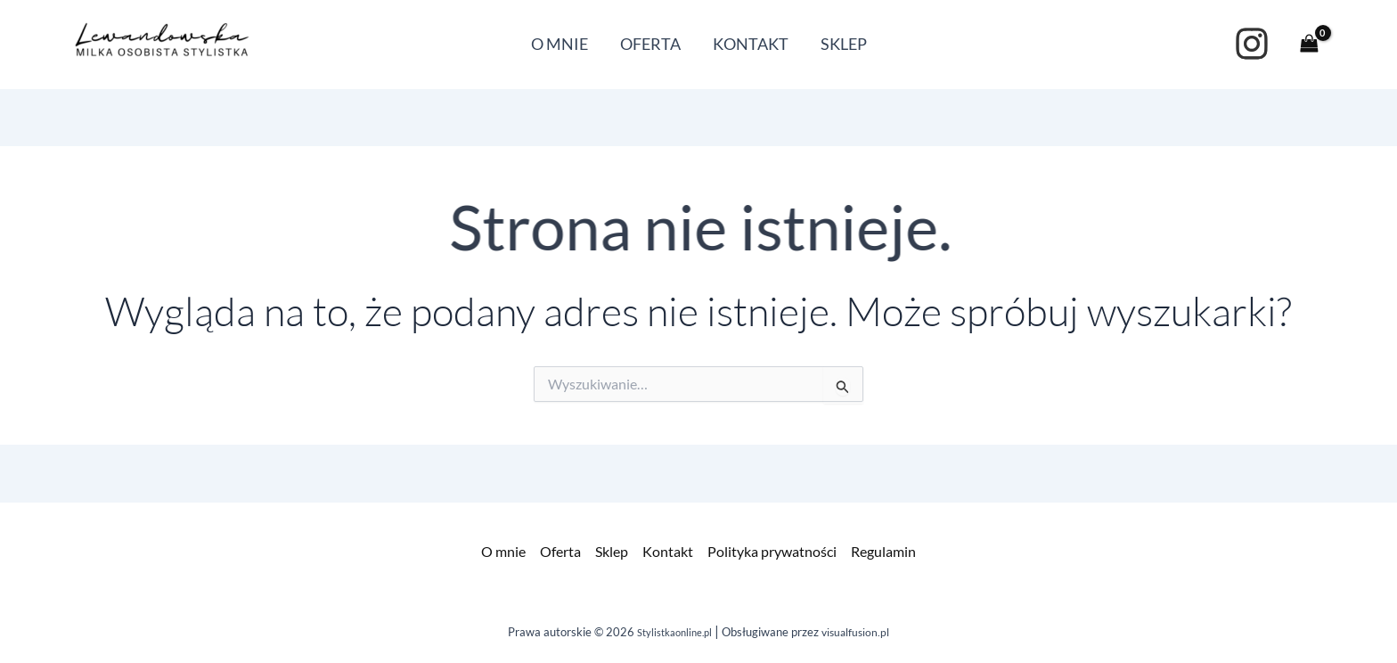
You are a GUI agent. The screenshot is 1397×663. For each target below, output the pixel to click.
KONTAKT (750, 43)
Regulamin (883, 551)
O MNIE (559, 43)
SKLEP (844, 43)
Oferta (560, 551)
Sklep (611, 551)
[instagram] (1252, 43)
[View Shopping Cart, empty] (1309, 45)
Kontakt (667, 551)
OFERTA (650, 43)
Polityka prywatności (772, 551)
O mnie (503, 551)
